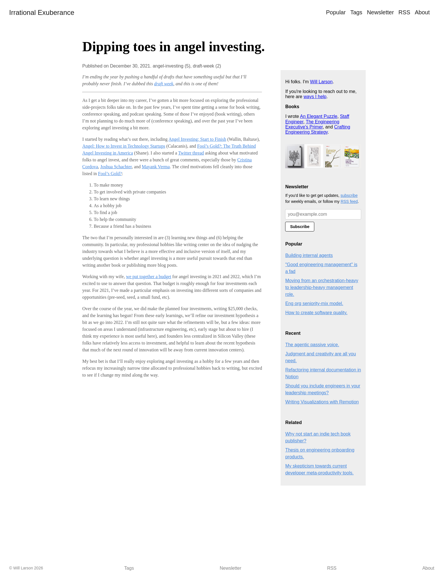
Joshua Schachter (116, 166)
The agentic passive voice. (312, 344)
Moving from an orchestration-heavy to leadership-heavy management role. (321, 287)
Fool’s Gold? (110, 173)
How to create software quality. (316, 312)
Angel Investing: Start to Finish (197, 139)
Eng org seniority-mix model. (314, 303)
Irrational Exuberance (41, 12)
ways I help (314, 96)
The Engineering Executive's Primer (312, 124)
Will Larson (321, 81)
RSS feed (349, 201)
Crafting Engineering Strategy (317, 129)
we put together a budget (148, 276)
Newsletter (380, 12)
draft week (163, 83)
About (422, 12)
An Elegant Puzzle (318, 116)
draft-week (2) (207, 66)
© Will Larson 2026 (26, 568)
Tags (356, 12)
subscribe (349, 195)
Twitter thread (191, 153)
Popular (336, 12)
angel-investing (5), (173, 66)
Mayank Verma (156, 166)
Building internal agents (309, 255)
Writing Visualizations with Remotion (322, 401)
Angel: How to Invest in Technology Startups (123, 146)
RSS (404, 12)
